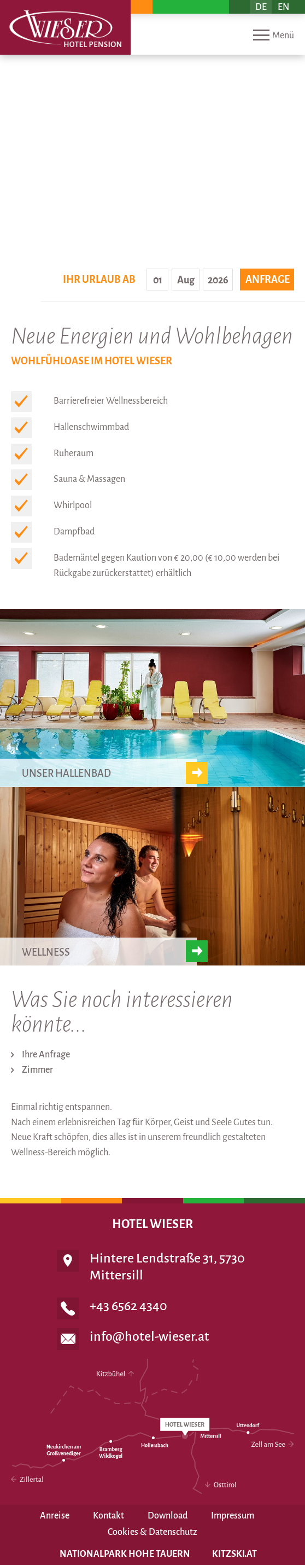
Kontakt (108, 1516)
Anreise (54, 1516)
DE (261, 7)
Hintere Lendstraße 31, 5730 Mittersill (167, 1266)
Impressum (232, 1516)
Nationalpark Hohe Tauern (125, 1554)
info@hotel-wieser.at (149, 1336)
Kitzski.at (234, 1554)
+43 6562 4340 (128, 1306)
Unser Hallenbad (66, 773)
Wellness (46, 952)
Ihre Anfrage (46, 1055)
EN (283, 7)
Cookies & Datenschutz (152, 1532)
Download (167, 1516)
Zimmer (37, 1070)
